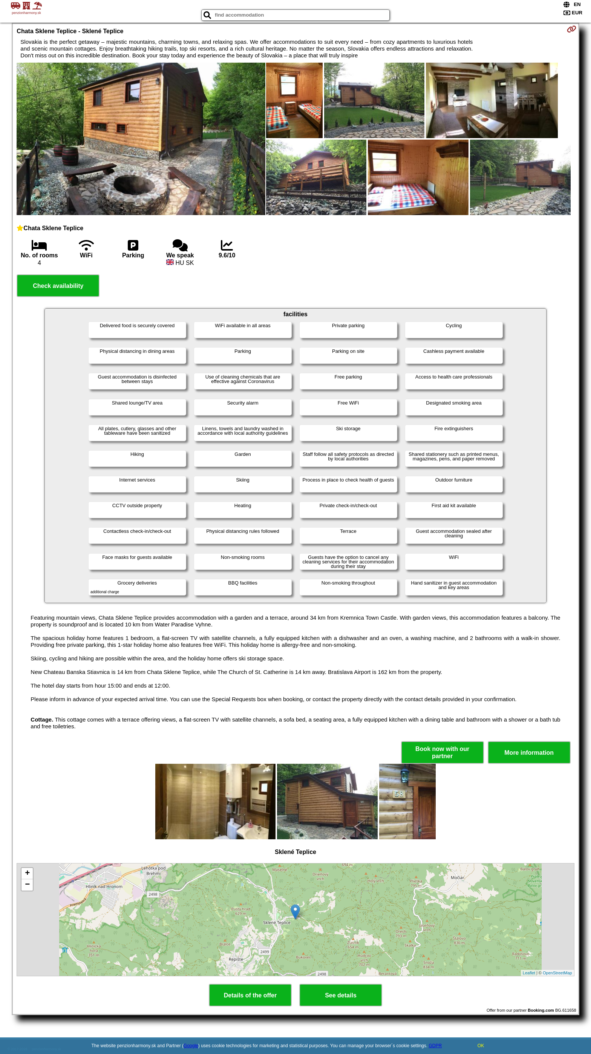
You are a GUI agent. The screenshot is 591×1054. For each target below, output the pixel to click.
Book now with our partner (442, 752)
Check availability (58, 286)
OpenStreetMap (557, 973)
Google (191, 1045)
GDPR (435, 1045)
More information (529, 752)
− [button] (27, 885)
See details (341, 995)
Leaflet (529, 973)
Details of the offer (250, 995)
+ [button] (27, 873)
